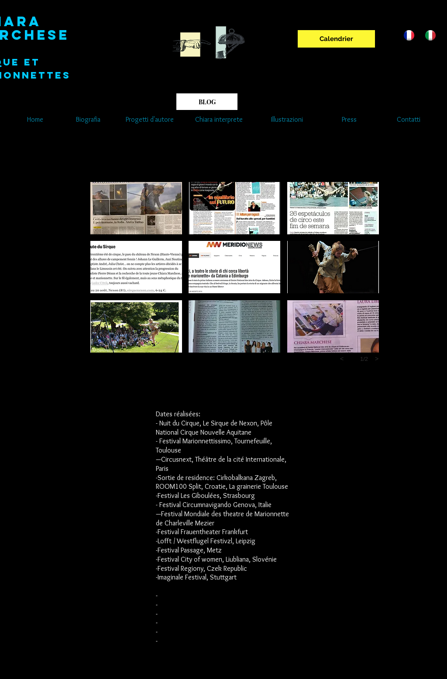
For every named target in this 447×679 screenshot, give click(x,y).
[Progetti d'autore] (150, 119)
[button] (136, 208)
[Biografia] (87, 119)
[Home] (35, 119)
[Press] (349, 119)
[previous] (342, 359)
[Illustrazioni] (287, 119)
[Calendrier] (336, 39)
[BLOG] (207, 101)
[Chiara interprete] (219, 119)
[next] (377, 359)
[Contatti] (408, 119)
